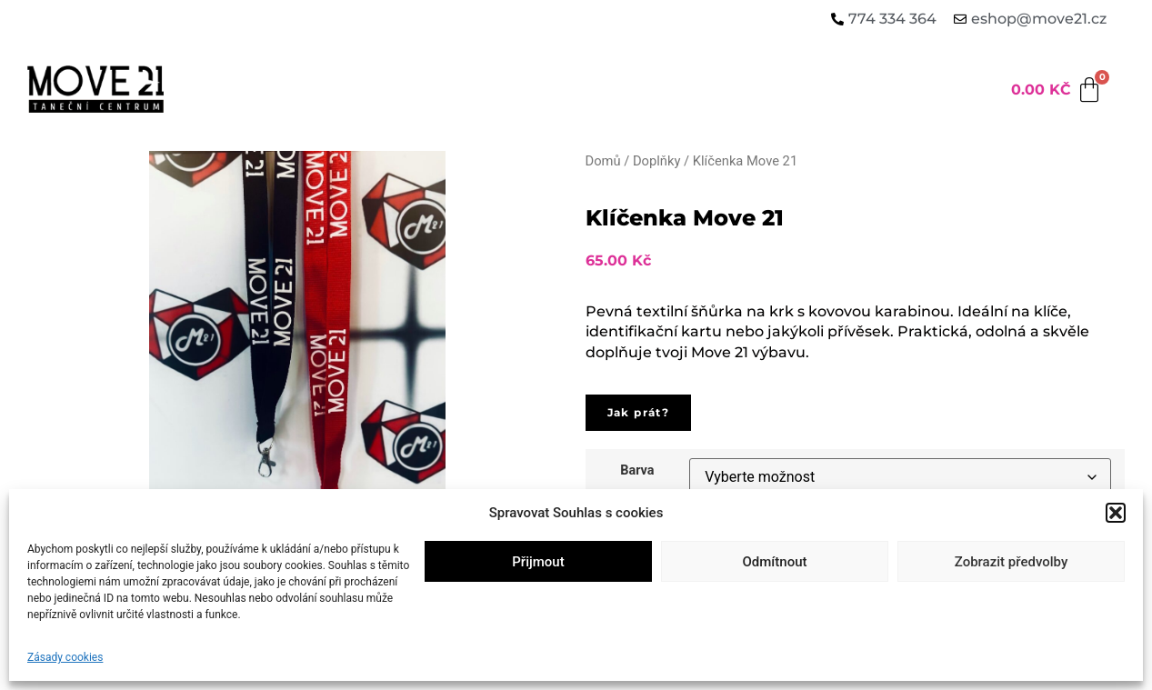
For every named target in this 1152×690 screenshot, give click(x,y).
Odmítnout (775, 562)
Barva (637, 471)
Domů (603, 161)
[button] (1116, 513)
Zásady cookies (65, 657)
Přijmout (538, 562)
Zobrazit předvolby (1011, 562)
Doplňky (656, 161)
